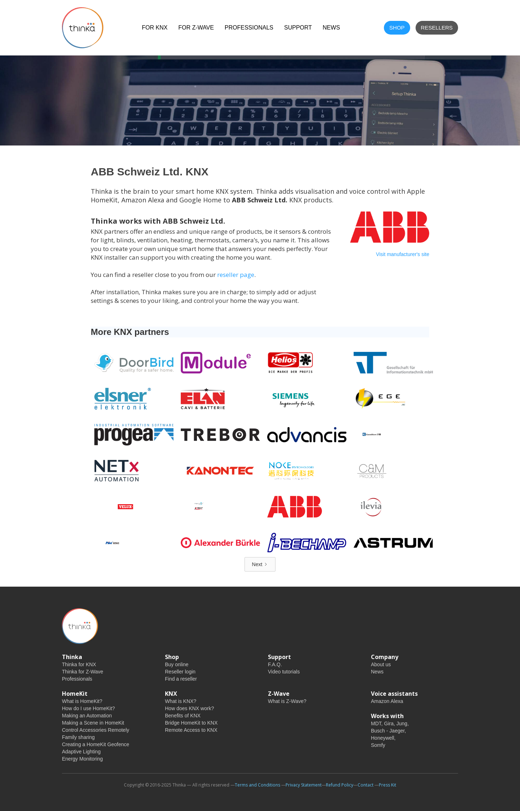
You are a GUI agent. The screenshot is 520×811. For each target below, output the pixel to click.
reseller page (235, 274)
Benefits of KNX (183, 715)
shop (397, 27)
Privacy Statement (304, 785)
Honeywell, (383, 738)
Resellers (437, 27)
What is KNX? (180, 701)
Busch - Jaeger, (388, 731)
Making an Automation (87, 715)
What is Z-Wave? (287, 701)
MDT (376, 723)
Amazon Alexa (387, 701)
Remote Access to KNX (191, 730)
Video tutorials (284, 672)
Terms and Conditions (257, 785)
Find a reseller (181, 679)
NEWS (331, 27)
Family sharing (78, 737)
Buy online (176, 664)
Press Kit (387, 785)
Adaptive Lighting (81, 751)
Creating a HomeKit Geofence (95, 744)
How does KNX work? (189, 708)
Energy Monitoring (82, 759)
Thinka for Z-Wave (82, 672)
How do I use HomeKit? (88, 708)
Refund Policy (339, 785)
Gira (389, 723)
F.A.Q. (275, 664)
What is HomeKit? (82, 701)
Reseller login (180, 672)
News (377, 672)
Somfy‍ (378, 745)
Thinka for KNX (79, 664)
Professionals (249, 27)
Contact (365, 785)
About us (381, 664)
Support (298, 27)
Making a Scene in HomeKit (93, 723)
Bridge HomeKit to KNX (191, 723)
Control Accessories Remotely (95, 730)
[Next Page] (260, 564)
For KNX (154, 27)
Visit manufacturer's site (402, 254)
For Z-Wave (196, 27)
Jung (401, 723)
